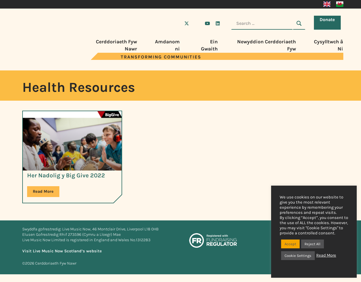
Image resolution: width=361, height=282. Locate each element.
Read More (326, 255)
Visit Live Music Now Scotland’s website (62, 251)
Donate (328, 23)
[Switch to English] (326, 4)
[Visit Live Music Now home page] (39, 58)
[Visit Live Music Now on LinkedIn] (218, 23)
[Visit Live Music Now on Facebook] (176, 23)
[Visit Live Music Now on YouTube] (207, 23)
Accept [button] (290, 244)
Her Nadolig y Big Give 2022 (66, 175)
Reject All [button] (312, 244)
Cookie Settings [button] (298, 255)
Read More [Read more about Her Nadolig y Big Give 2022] (43, 191)
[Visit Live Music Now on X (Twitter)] (186, 23)
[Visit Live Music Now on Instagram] (197, 23)
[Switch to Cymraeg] (339, 4)
